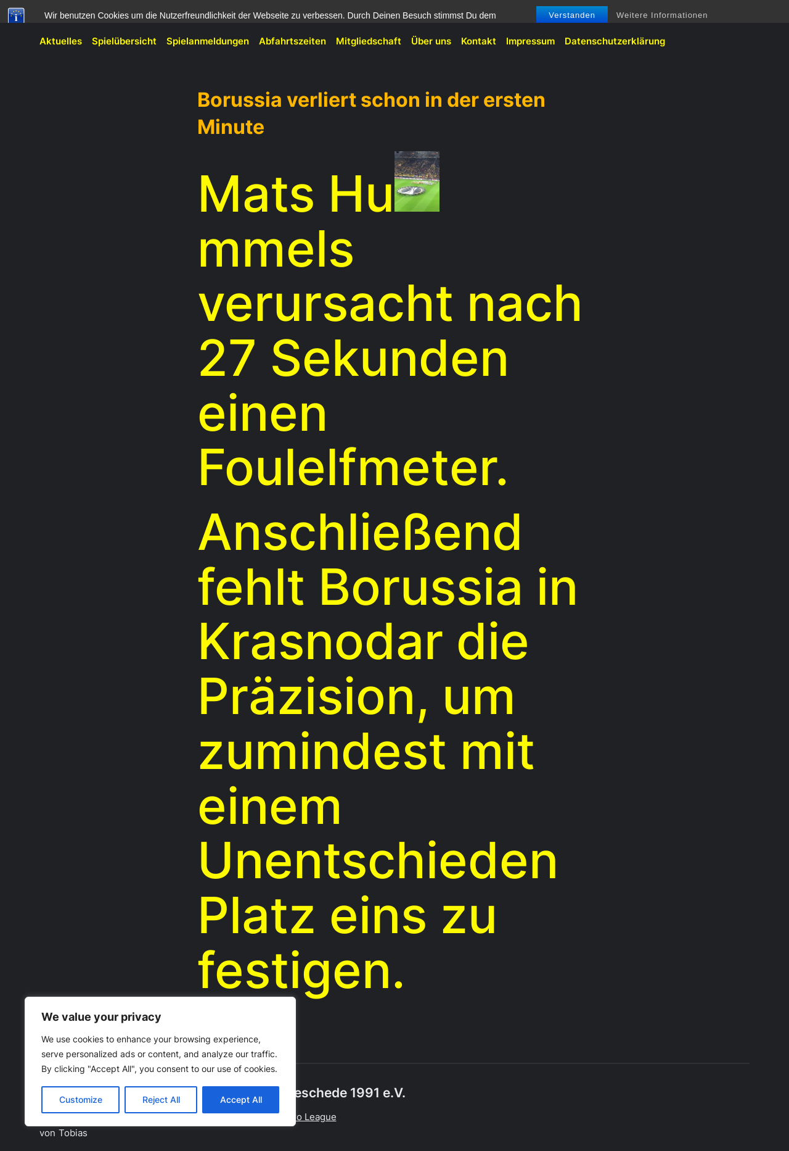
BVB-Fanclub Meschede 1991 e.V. (114, 16)
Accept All (241, 1099)
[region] (160, 1061)
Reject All (161, 1099)
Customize (80, 1099)
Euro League (309, 1117)
